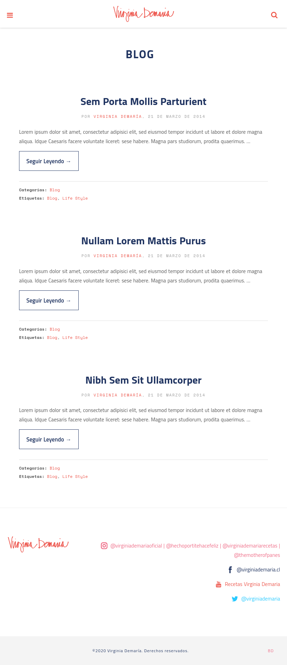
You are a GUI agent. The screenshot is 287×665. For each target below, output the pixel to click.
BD (271, 650)
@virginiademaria (260, 599)
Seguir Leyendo (48, 161)
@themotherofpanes (257, 555)
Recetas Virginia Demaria (252, 584)
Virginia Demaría (118, 116)
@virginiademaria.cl (258, 570)
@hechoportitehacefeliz (192, 546)
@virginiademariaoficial (136, 546)
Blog (55, 190)
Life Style (75, 198)
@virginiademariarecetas (250, 546)
